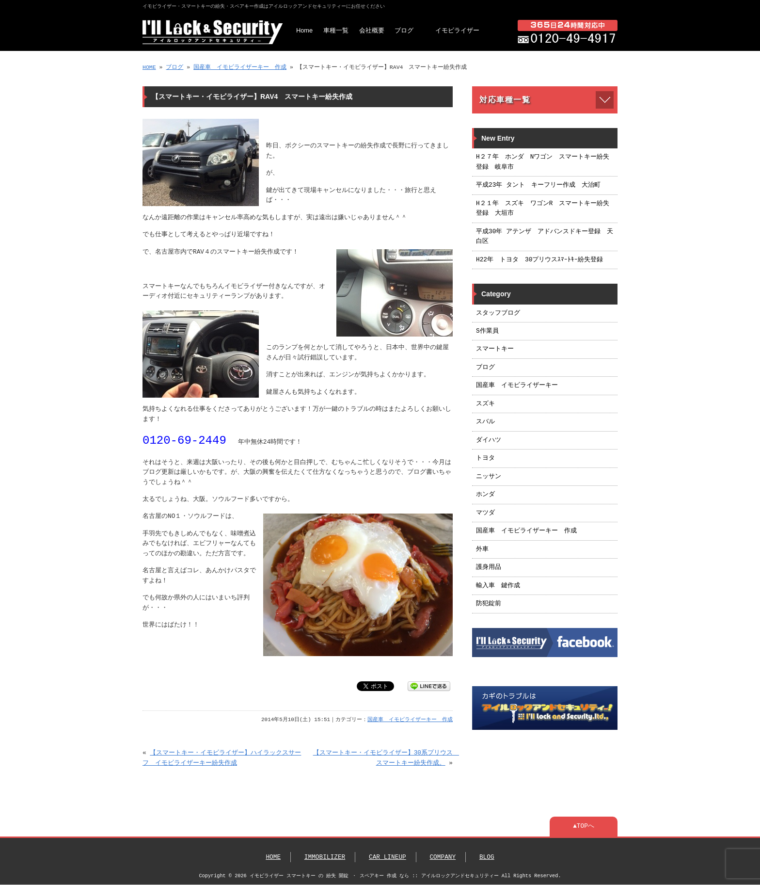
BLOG (486, 857)
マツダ (485, 513)
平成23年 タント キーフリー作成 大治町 (538, 185)
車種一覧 (335, 30)
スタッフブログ (498, 313)
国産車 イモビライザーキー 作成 (239, 67)
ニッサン (488, 476)
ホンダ (485, 494)
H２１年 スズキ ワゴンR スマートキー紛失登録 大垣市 (542, 208)
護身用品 (488, 567)
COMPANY (442, 857)
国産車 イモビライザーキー (517, 385)
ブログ (404, 30)
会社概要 (371, 30)
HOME (149, 67)
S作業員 (487, 331)
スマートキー (495, 349)
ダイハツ (488, 440)
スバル (485, 422)
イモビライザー (457, 30)
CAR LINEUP (387, 857)
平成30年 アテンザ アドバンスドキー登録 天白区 (544, 236)
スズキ (485, 404)
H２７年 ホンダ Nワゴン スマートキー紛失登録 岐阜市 (542, 162)
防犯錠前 (488, 603)
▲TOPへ (583, 826)
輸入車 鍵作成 (498, 585)
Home (304, 30)
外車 (482, 549)
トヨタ (485, 458)
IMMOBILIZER (324, 857)
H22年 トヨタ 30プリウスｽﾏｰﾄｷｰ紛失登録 (539, 260)
